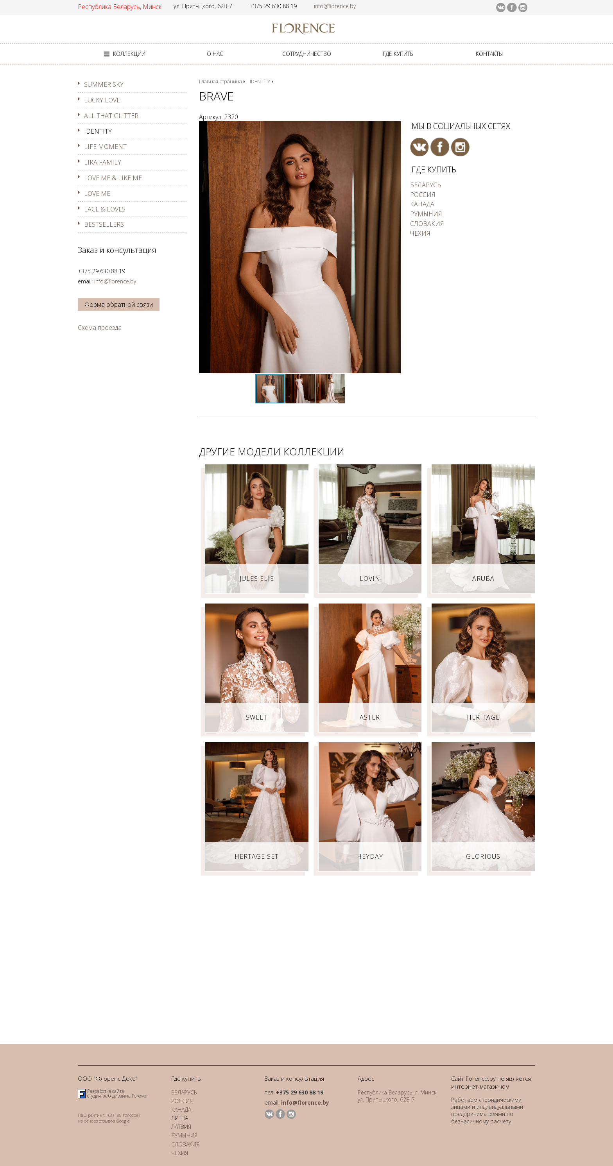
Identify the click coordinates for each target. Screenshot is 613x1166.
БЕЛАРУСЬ (425, 185)
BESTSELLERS (104, 224)
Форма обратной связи (118, 304)
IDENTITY (98, 131)
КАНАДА (422, 204)
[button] (393, 128)
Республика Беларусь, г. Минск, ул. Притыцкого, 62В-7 (397, 1096)
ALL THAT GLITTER (111, 115)
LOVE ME (97, 193)
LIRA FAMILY (102, 162)
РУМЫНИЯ (426, 214)
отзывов (107, 1121)
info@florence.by (335, 6)
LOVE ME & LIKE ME (113, 178)
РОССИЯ (423, 194)
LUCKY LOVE (102, 100)
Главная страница (220, 81)
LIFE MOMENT (105, 146)
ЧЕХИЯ (420, 233)
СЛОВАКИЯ (427, 223)
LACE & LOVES (104, 209)
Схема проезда (100, 327)
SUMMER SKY (104, 84)
